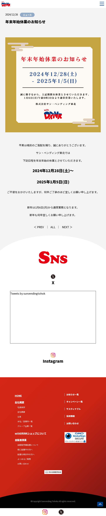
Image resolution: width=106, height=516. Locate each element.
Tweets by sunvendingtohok (27, 293)
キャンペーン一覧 (74, 401)
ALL (52, 227)
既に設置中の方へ (25, 449)
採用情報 (70, 416)
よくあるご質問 (24, 459)
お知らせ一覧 (72, 394)
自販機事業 (21, 440)
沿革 (19, 416)
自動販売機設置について (27, 444)
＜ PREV (39, 227)
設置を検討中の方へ (26, 454)
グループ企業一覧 (25, 426)
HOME (18, 395)
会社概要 (19, 402)
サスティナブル (73, 409)
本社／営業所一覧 (25, 421)
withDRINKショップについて (30, 433)
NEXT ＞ (67, 227)
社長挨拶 (21, 407)
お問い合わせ (23, 463)
